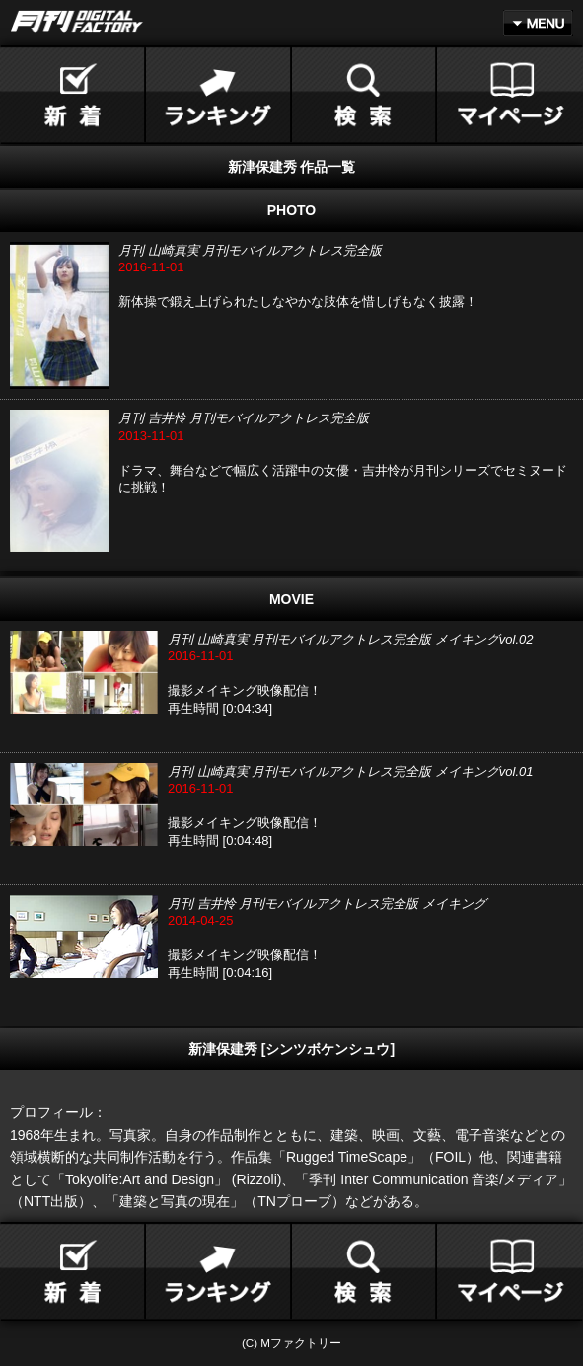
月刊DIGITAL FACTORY (77, 21)
